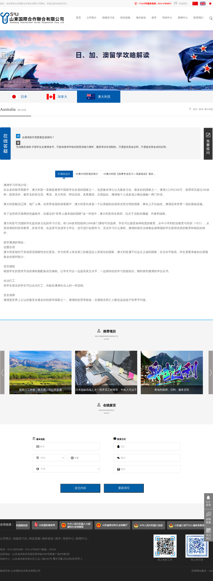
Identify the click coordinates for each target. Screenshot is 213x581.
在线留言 (180, 3)
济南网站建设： (200, 570)
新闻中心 (183, 17)
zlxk (211, 570)
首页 (78, 17)
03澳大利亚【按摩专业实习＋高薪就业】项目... (129, 174)
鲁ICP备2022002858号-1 (67, 558)
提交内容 (80, 487)
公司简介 (92, 17)
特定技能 (125, 17)
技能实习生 (108, 17)
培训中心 (167, 17)
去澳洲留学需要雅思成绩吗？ (38, 137)
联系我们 (198, 17)
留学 (154, 17)
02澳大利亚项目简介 (87, 174)
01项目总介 (64, 174)
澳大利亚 (208, 109)
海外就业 (141, 17)
